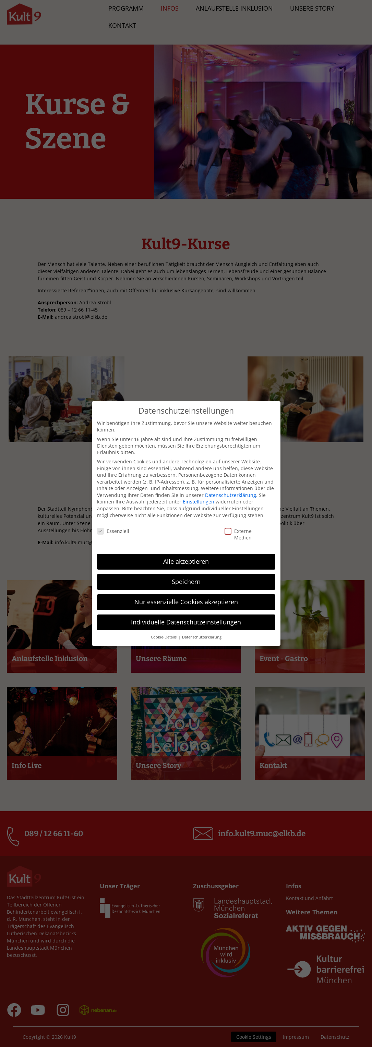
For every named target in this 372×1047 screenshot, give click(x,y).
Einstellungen (198, 501)
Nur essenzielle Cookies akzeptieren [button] (186, 602)
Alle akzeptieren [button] (186, 561)
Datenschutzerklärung (230, 495)
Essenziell (102, 531)
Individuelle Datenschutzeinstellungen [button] (186, 622)
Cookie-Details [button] (164, 637)
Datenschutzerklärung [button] (201, 637)
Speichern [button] (186, 581)
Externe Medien (230, 534)
